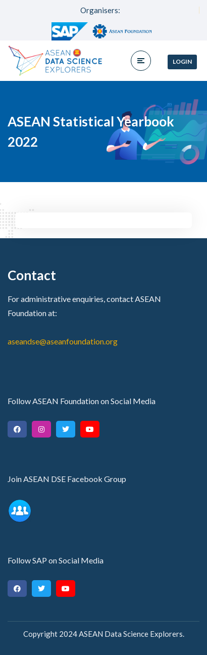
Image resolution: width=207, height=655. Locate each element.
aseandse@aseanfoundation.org (63, 341)
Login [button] (182, 61)
